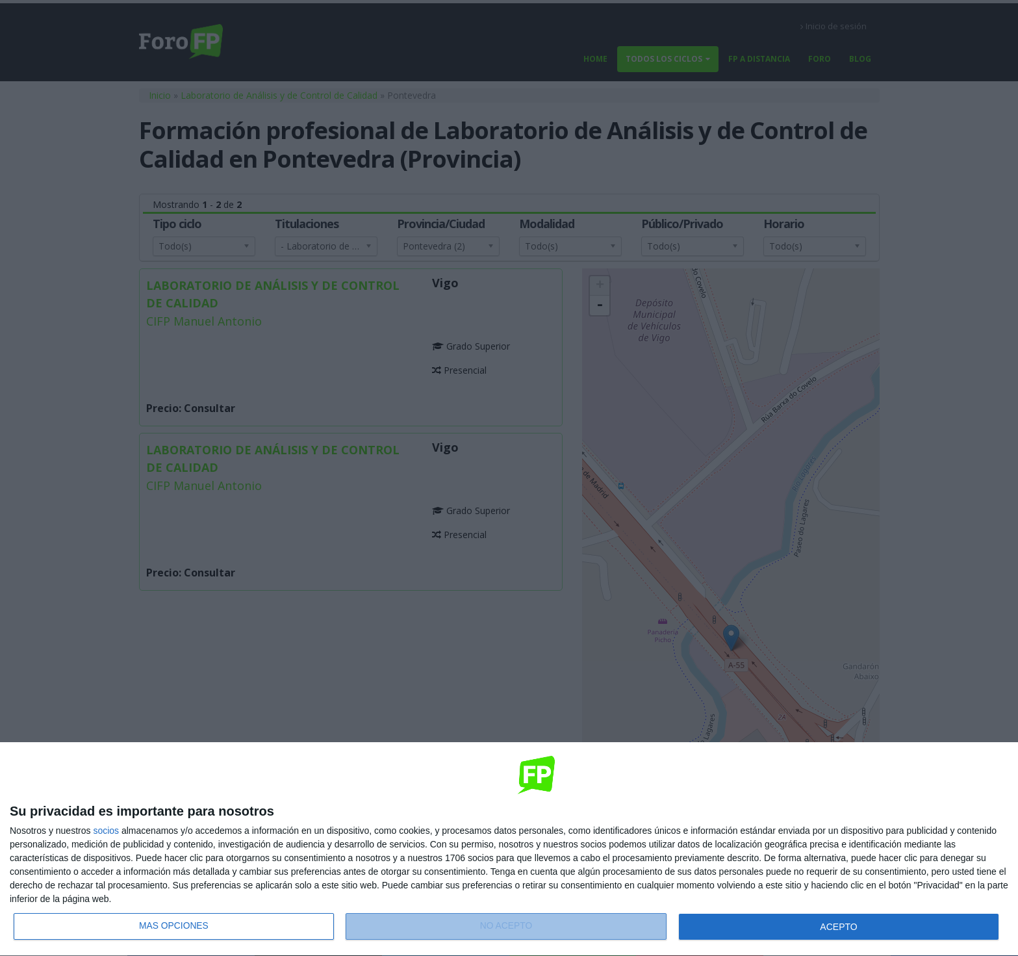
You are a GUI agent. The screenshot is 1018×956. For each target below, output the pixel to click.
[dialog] (509, 849)
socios (106, 830)
